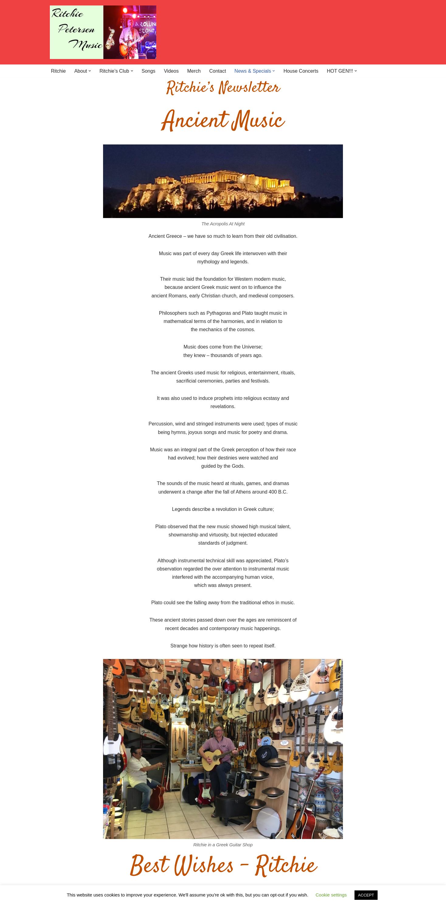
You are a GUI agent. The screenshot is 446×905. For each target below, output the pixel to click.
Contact (217, 71)
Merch (194, 71)
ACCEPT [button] (366, 895)
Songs (148, 71)
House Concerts (300, 71)
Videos (171, 71)
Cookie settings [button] (331, 894)
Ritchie (58, 71)
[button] (89, 71)
